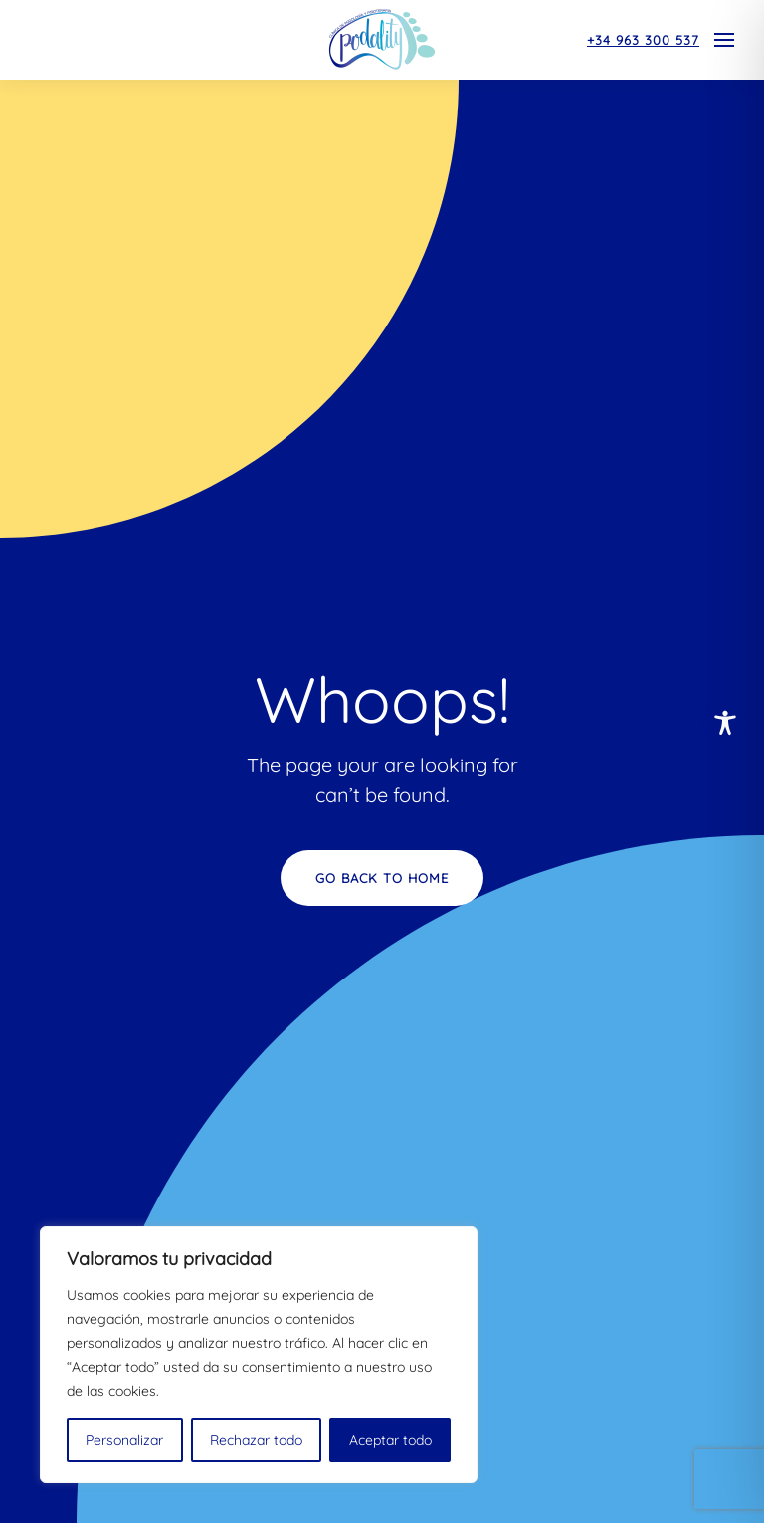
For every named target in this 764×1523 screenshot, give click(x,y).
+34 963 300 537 (643, 40)
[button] (724, 40)
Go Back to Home (382, 878)
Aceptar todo (390, 1440)
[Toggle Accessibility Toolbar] (725, 723)
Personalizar (124, 1440)
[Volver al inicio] (382, 40)
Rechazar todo (256, 1440)
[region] (259, 1354)
